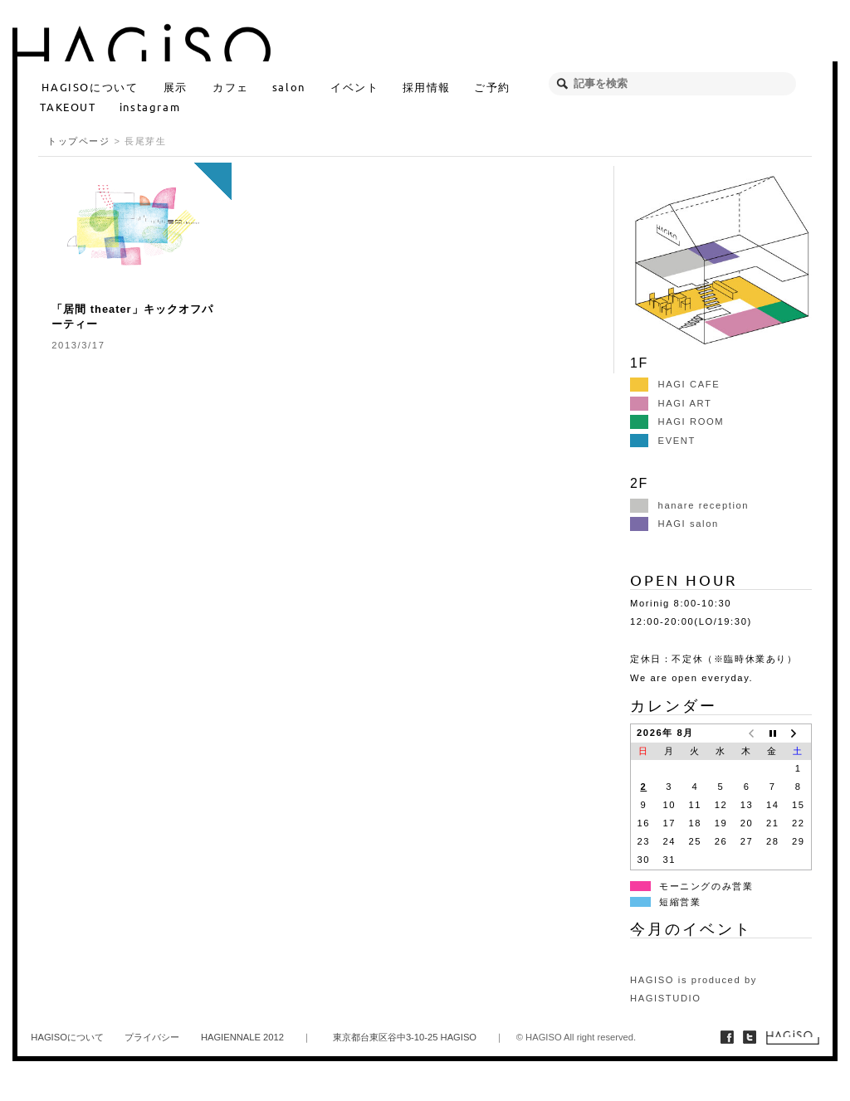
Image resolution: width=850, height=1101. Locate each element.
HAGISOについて (90, 87)
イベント (354, 87)
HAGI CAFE (675, 384)
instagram (150, 107)
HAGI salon (674, 524)
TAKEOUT (67, 107)
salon (288, 87)
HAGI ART (670, 403)
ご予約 (492, 87)
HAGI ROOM (677, 421)
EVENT (663, 441)
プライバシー (152, 1037)
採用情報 (427, 87)
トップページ (78, 141)
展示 (176, 87)
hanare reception (689, 505)
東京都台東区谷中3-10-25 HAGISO (404, 1037)
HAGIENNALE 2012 (242, 1037)
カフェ (230, 87)
